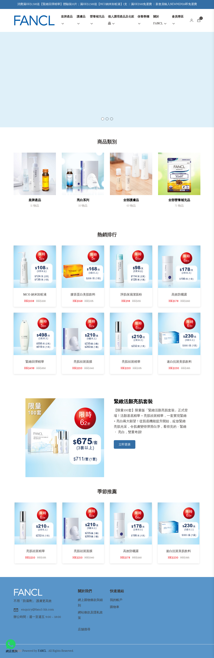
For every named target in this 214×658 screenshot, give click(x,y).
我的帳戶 (116, 600)
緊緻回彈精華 (34, 362)
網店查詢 (11, 646)
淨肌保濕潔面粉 (131, 294)
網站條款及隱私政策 (90, 615)
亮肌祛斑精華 (131, 362)
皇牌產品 (67, 19)
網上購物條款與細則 (90, 603)
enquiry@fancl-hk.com (37, 610)
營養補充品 (97, 19)
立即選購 (124, 445)
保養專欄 (143, 19)
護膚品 (81, 19)
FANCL (42, 651)
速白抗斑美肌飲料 (179, 362)
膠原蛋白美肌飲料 (82, 294)
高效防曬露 (179, 294)
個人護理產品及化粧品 (121, 20)
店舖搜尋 (84, 629)
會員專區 (178, 19)
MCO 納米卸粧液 (35, 294)
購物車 (114, 607)
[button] (102, 118)
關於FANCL (159, 20)
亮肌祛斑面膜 (83, 362)
